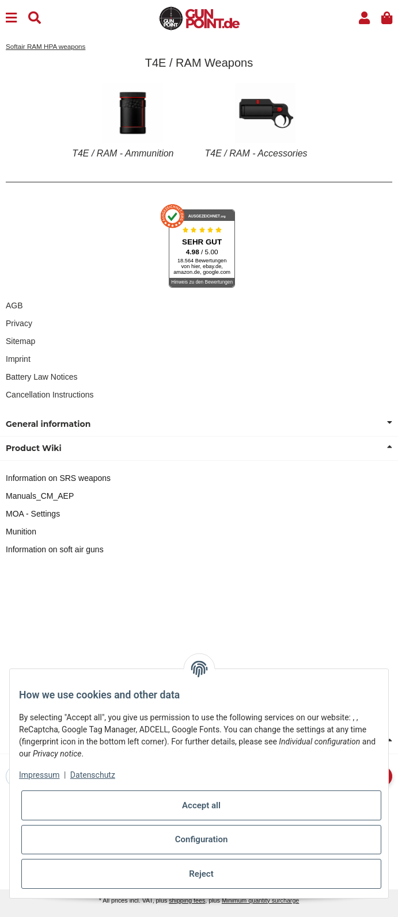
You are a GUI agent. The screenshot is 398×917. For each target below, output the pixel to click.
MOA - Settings (33, 513)
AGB (14, 305)
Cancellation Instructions (50, 394)
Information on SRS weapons (58, 478)
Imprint (18, 359)
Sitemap (20, 341)
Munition (21, 531)
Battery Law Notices (42, 376)
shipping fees (187, 900)
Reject (201, 874)
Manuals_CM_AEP (40, 495)
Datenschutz (92, 775)
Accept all (201, 805)
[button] (364, 18)
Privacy (19, 323)
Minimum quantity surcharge (260, 900)
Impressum (39, 775)
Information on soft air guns (55, 549)
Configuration (201, 839)
